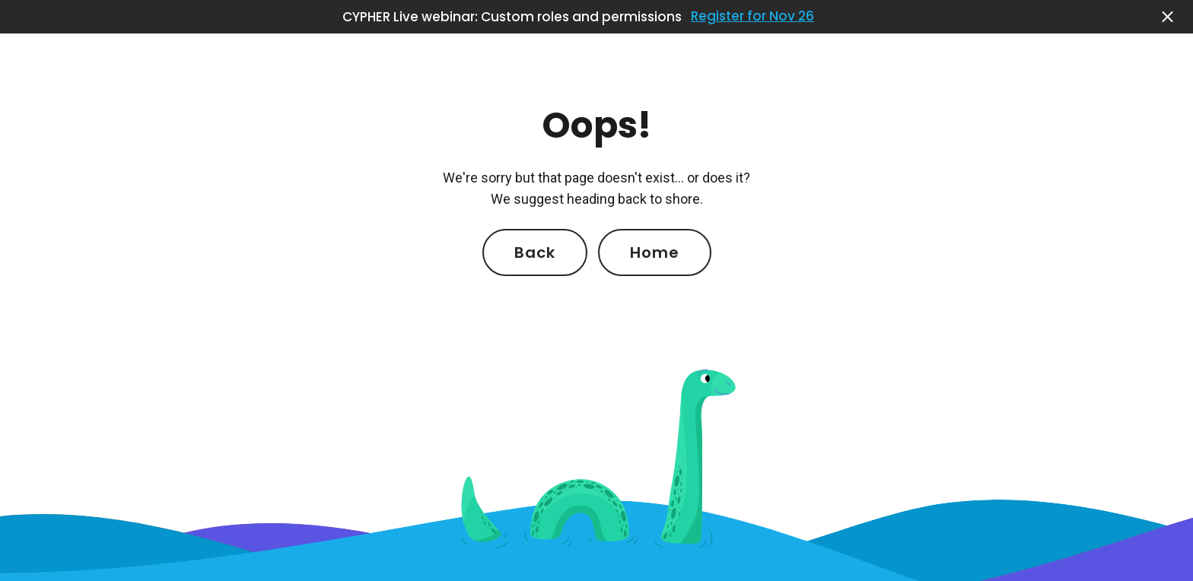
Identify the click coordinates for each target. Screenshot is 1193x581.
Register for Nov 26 (752, 16)
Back (534, 252)
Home (654, 252)
